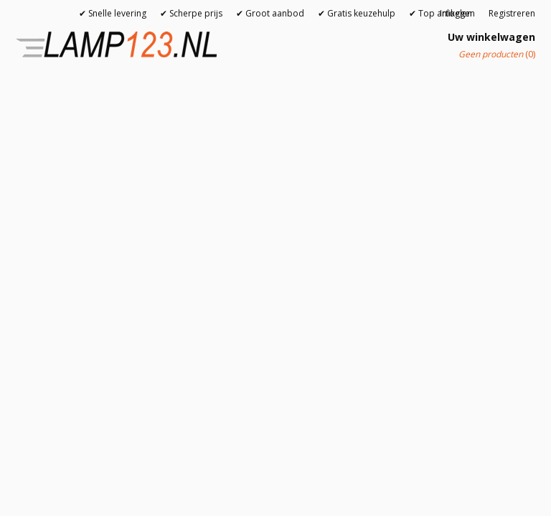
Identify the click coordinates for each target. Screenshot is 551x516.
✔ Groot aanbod (270, 13)
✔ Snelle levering (112, 13)
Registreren (512, 13)
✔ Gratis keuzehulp (356, 13)
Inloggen (457, 13)
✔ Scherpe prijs (191, 13)
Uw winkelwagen (491, 37)
